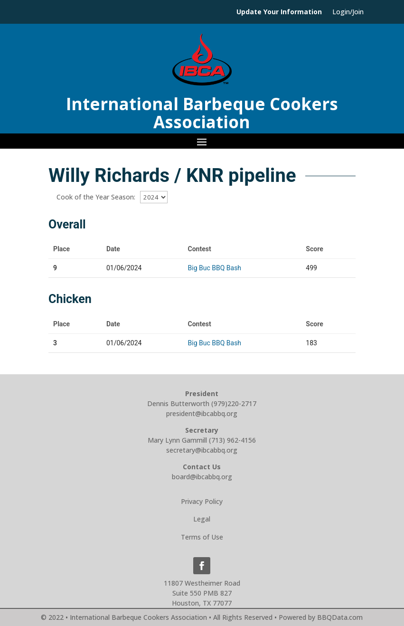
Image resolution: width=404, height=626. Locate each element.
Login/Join (348, 12)
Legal (201, 518)
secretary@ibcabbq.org (201, 450)
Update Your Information (279, 12)
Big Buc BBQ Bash (215, 268)
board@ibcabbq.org (202, 476)
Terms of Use (202, 536)
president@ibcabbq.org (201, 413)
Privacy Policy (202, 501)
